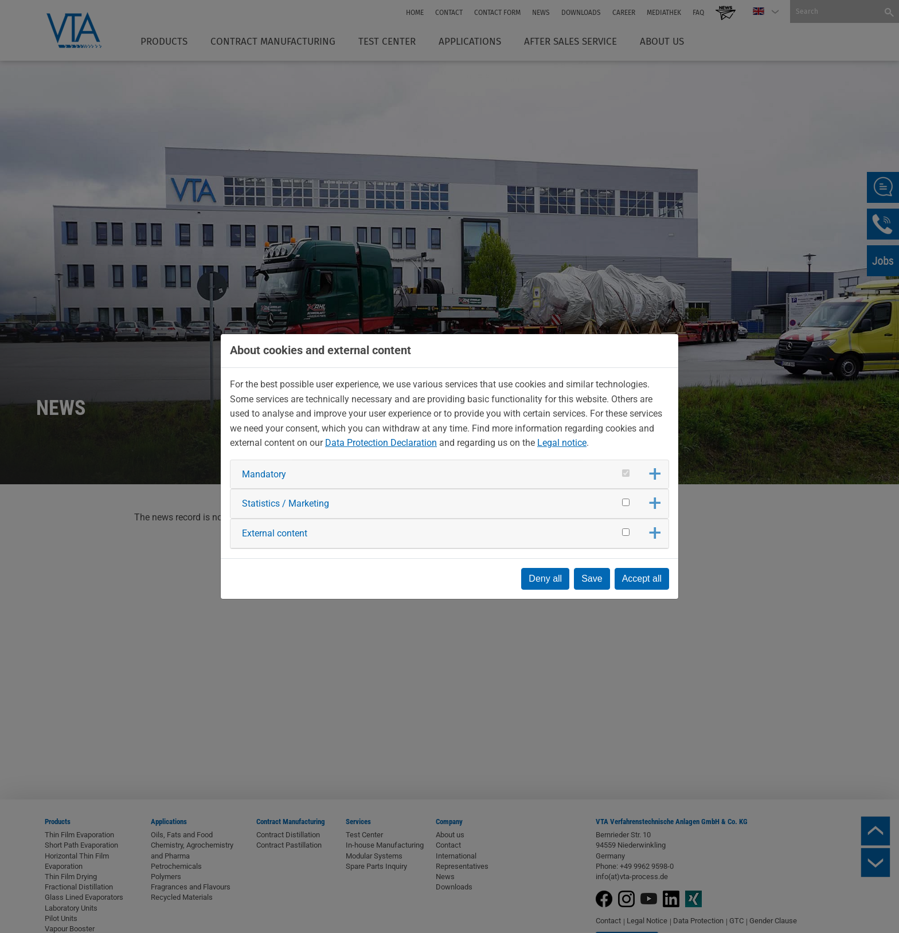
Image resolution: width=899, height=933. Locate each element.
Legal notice (562, 442)
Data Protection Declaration (381, 442)
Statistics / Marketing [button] (285, 503)
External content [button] (274, 533)
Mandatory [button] (264, 474)
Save (591, 578)
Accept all (642, 578)
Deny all (545, 578)
